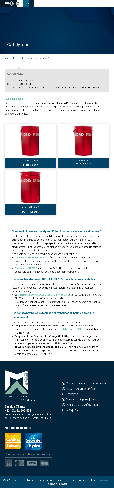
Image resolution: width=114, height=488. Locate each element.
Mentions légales (77, 399)
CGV (93, 399)
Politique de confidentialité (83, 404)
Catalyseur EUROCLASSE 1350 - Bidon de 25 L (43, 294)
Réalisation (57, 483)
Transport (72, 394)
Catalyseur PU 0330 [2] (19, 84)
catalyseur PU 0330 (71, 329)
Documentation (76, 388)
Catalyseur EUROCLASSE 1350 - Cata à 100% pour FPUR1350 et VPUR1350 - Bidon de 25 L (54, 87)
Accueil (8, 58)
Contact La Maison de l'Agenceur (87, 383)
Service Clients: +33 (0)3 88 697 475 (18, 408)
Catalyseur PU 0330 (26, 268)
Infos (91, 388)
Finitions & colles (21, 58)
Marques (72, 410)
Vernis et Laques (38, 58)
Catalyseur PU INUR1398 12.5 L (23, 80)
